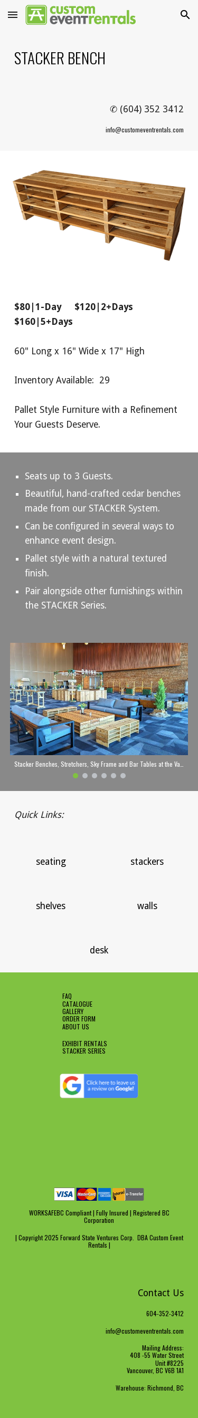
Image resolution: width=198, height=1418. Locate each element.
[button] (12, 14)
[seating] (51, 862)
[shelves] (51, 906)
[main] (99, 57)
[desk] (99, 950)
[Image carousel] (99, 710)
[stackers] (147, 862)
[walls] (147, 906)
